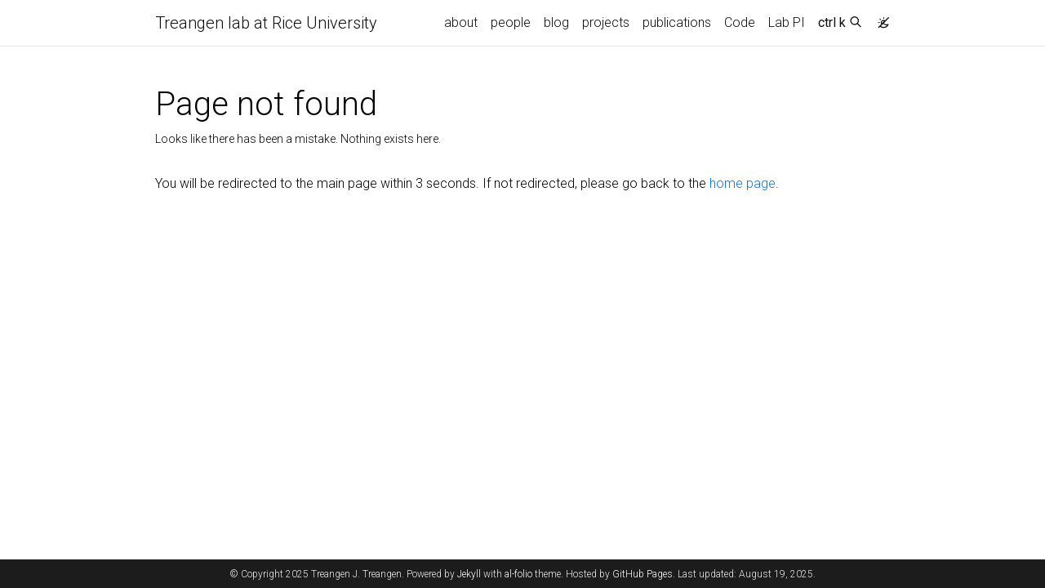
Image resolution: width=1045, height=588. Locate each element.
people (511, 22)
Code (739, 22)
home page (742, 183)
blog (556, 22)
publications (677, 22)
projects (605, 22)
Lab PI (786, 22)
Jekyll (469, 574)
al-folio (518, 574)
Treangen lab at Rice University (266, 23)
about (461, 22)
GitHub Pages (642, 574)
